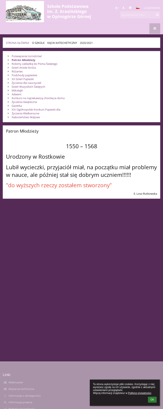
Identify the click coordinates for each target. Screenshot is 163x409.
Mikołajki (17, 90)
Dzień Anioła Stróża (24, 67)
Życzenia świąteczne (24, 102)
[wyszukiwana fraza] (140, 15)
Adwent (16, 94)
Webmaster (15, 382)
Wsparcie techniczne (21, 389)
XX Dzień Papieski (23, 79)
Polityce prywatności (139, 393)
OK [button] (152, 399)
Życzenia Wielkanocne (25, 113)
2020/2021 (86, 43)
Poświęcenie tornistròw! (27, 56)
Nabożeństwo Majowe (26, 117)
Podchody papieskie (24, 75)
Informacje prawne (20, 402)
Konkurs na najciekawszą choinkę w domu (38, 98)
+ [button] (117, 8)
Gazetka (17, 106)
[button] (138, 7)
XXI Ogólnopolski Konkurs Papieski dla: (36, 109)
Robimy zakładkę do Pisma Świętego (35, 64)
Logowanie (152, 8)
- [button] (123, 8)
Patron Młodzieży (23, 60)
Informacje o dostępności (24, 396)
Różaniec (17, 71)
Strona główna (17, 43)
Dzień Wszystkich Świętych (28, 87)
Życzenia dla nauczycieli (26, 83)
